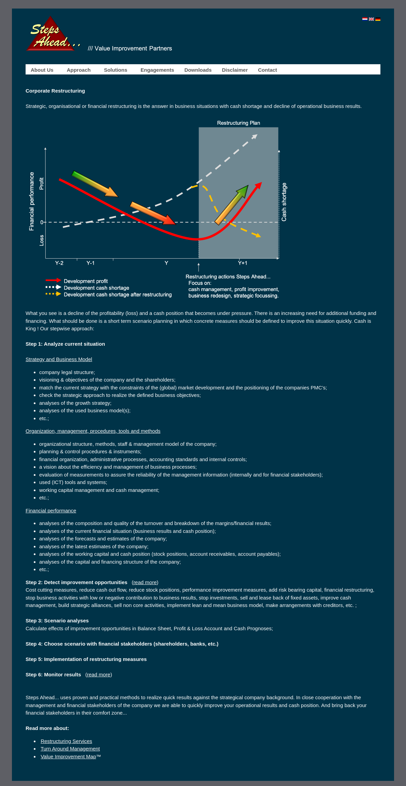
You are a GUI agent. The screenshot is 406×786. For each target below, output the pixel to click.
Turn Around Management (70, 748)
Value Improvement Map (68, 756)
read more (145, 582)
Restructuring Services (66, 741)
